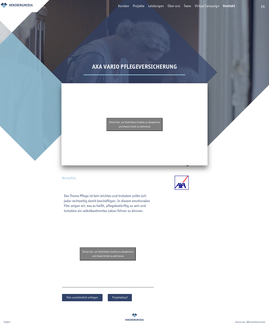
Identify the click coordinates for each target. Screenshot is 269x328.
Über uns (169, 7)
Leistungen (152, 7)
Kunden (119, 7)
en (263, 6)
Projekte (134, 7)
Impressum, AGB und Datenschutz (250, 322)
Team (183, 7)
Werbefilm (69, 178)
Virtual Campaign (203, 7)
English (7, 322)
